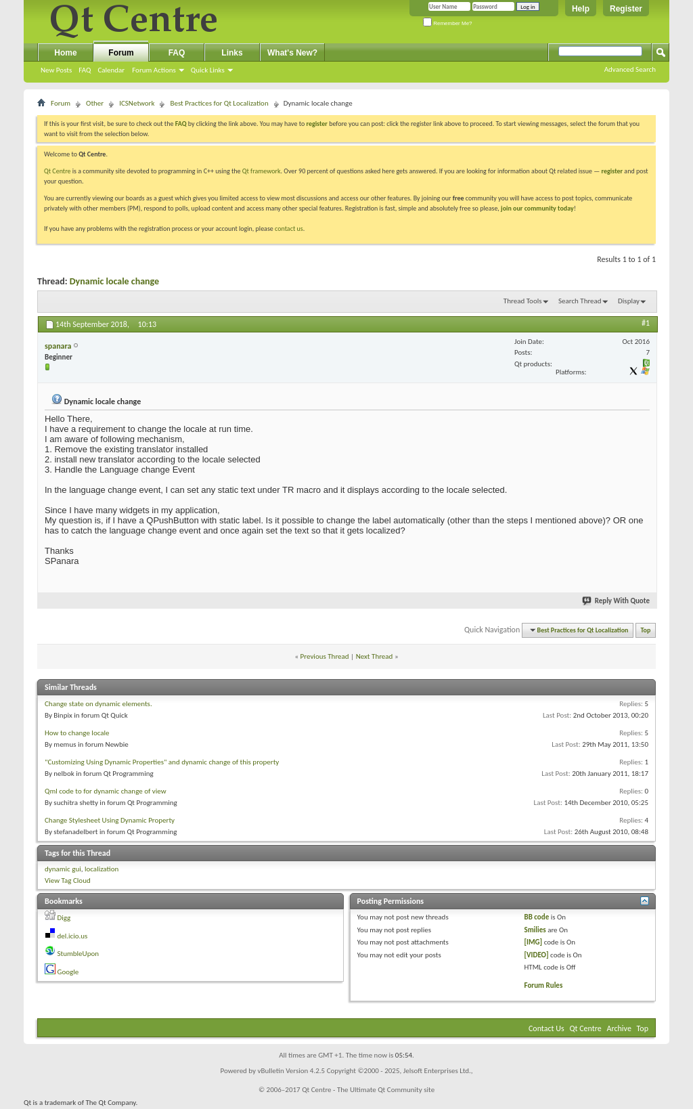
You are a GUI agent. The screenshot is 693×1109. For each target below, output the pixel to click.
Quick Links (208, 70)
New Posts (56, 70)
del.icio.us (73, 936)
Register (626, 9)
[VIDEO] (536, 955)
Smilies (534, 930)
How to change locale (77, 733)
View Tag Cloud (68, 880)
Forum (120, 53)
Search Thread (580, 301)
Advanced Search (630, 69)
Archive (619, 1028)
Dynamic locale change (114, 281)
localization (101, 869)
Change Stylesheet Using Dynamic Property (110, 820)
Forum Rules (543, 985)
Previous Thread (324, 656)
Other (95, 103)
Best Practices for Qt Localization (219, 103)
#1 (646, 323)
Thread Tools (523, 301)
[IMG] (533, 942)
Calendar (111, 70)
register (612, 171)
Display (629, 301)
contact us (289, 228)
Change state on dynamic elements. (98, 703)
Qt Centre (57, 171)
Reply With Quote (616, 600)
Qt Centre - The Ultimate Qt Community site (368, 1089)
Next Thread (374, 656)
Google (68, 971)
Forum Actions (154, 70)
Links (231, 53)
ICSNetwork (136, 103)
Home (65, 53)
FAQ (85, 70)
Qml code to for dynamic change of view (105, 791)
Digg (64, 917)
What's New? (292, 53)
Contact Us (546, 1028)
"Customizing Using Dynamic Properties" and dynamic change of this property (162, 762)
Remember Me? (447, 23)
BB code (536, 917)
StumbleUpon (78, 953)
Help (580, 9)
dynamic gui (63, 869)
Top (646, 630)
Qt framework (261, 171)
